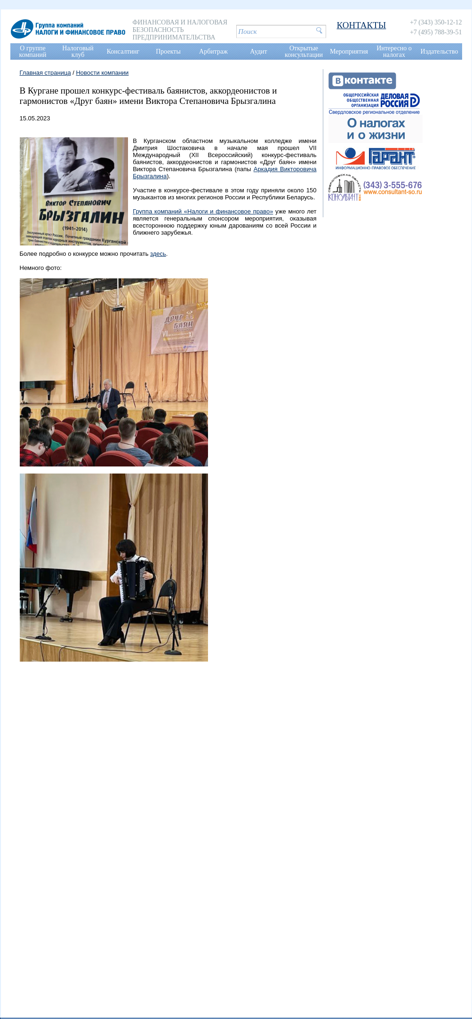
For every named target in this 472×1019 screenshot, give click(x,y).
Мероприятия (349, 51)
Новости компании (102, 72)
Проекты (168, 51)
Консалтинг (123, 51)
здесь (158, 253)
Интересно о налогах (394, 51)
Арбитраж (213, 51)
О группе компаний (33, 51)
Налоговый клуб (77, 51)
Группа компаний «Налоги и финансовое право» (203, 211)
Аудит (258, 51)
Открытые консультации (304, 51)
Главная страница (45, 72)
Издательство (439, 51)
